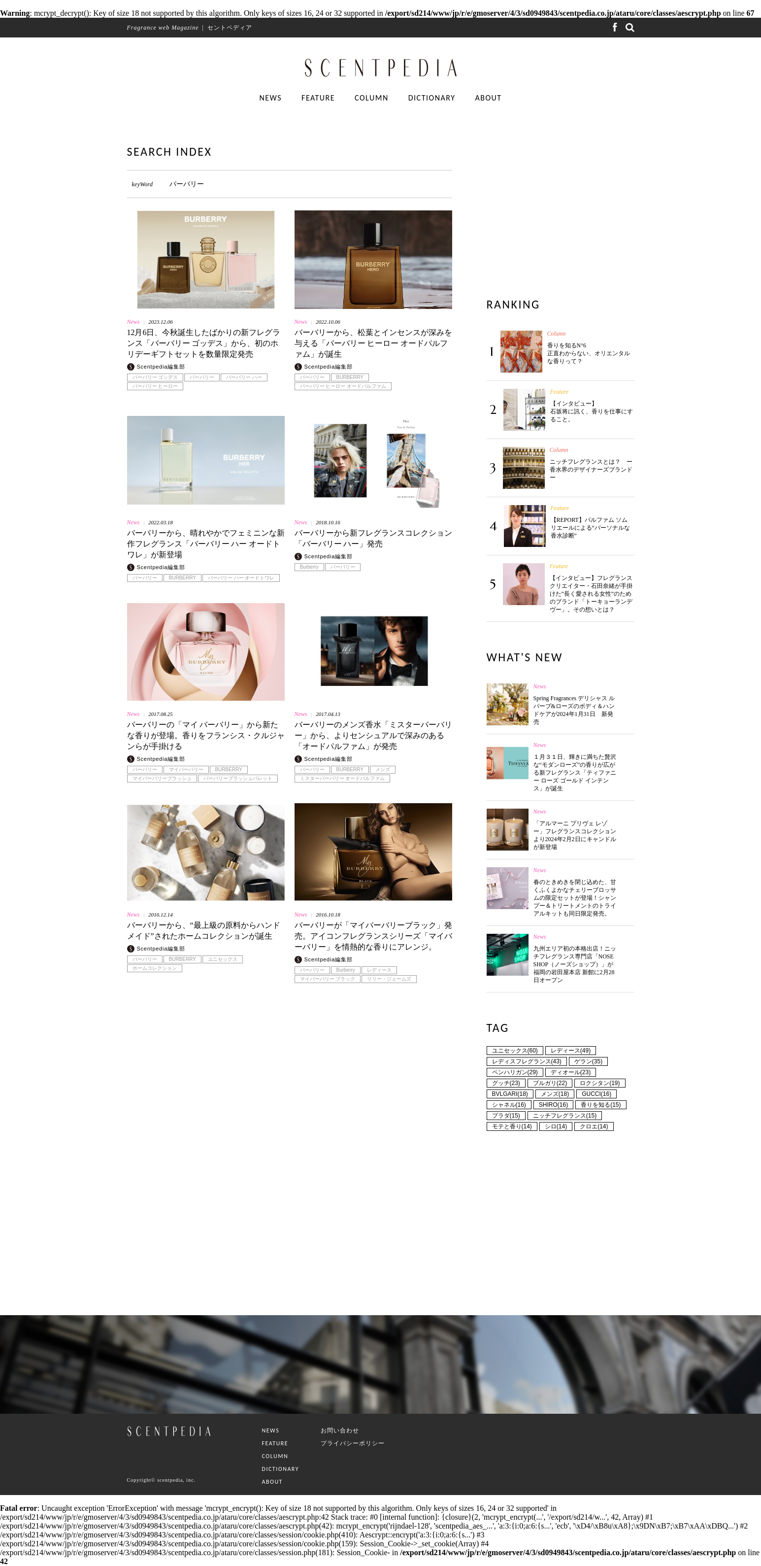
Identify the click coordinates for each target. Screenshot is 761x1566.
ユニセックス (222, 959)
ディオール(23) (571, 1072)
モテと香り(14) (512, 1126)
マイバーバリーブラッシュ (162, 778)
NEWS (270, 97)
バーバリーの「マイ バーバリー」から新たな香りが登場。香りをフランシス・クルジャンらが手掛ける (206, 735)
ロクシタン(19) (600, 1083)
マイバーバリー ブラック (328, 979)
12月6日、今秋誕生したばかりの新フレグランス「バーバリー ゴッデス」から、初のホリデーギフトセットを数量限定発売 (204, 343)
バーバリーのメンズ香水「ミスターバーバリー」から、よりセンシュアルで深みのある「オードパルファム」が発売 (373, 735)
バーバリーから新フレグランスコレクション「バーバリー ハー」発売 (373, 538)
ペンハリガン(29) (515, 1072)
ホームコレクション (154, 968)
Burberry (309, 567)
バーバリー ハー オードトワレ (241, 578)
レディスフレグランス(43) (527, 1061)
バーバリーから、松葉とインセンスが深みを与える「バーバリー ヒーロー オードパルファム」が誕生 (373, 343)
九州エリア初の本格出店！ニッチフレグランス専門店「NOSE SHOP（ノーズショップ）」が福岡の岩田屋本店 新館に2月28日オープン (574, 964)
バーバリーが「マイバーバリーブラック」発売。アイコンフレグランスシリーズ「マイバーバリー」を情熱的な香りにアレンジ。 (373, 936)
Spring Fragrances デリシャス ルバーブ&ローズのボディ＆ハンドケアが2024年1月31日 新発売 (574, 710)
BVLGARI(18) (510, 1094)
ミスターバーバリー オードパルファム (342, 778)
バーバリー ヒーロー (155, 386)
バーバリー (202, 377)
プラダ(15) (506, 1116)
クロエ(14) (594, 1126)
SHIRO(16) (553, 1105)
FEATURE (318, 97)
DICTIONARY (432, 97)
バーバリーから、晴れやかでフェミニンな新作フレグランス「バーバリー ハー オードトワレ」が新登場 (206, 544)
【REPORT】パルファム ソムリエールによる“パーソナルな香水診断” (590, 527)
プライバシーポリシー (353, 1443)
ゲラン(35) (588, 1061)
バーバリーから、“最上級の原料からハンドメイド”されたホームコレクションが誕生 (203, 930)
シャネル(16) (509, 1105)
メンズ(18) (555, 1094)
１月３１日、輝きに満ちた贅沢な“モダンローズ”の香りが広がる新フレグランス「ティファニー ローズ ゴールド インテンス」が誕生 (574, 772)
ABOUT (488, 97)
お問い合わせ (340, 1430)
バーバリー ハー (244, 377)
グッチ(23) (506, 1083)
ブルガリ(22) (550, 1083)
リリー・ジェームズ (389, 979)
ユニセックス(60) (515, 1051)
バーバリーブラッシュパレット (237, 778)
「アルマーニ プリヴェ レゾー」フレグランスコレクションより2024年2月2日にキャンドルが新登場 (574, 835)
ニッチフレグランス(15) (564, 1116)
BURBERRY (350, 377)
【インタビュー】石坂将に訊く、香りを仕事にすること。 (591, 411)
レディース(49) (571, 1051)
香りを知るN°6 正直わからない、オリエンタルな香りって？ (588, 353)
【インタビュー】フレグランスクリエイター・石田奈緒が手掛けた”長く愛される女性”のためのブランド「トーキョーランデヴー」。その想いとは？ (591, 594)
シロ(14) (556, 1126)
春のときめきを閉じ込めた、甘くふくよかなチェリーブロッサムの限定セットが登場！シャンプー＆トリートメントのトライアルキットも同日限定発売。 (574, 898)
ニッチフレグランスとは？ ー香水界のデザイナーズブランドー (591, 469)
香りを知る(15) (601, 1105)
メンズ (382, 769)
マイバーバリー (186, 769)
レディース (379, 970)
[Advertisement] (289, 1112)
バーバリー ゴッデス (155, 377)
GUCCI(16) (596, 1094)
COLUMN (372, 97)
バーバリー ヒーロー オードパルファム (343, 386)
